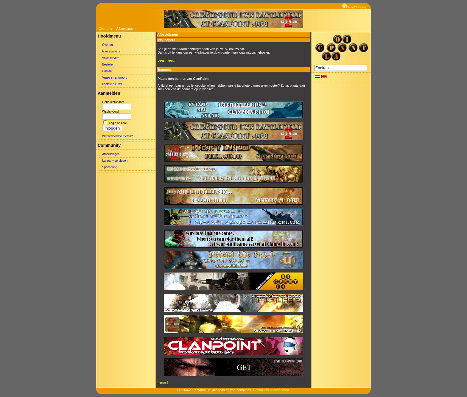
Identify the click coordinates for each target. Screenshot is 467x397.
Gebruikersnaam (113, 102)
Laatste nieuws (112, 84)
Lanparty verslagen (114, 160)
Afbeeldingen (110, 154)
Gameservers (111, 51)
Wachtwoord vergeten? (117, 136)
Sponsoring (109, 167)
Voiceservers (110, 58)
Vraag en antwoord (114, 77)
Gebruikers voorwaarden (271, 390)
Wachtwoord (110, 111)
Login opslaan (118, 123)
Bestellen (108, 64)
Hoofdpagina (354, 7)
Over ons (105, 28)
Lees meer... (167, 60)
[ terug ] (162, 382)
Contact (107, 71)
